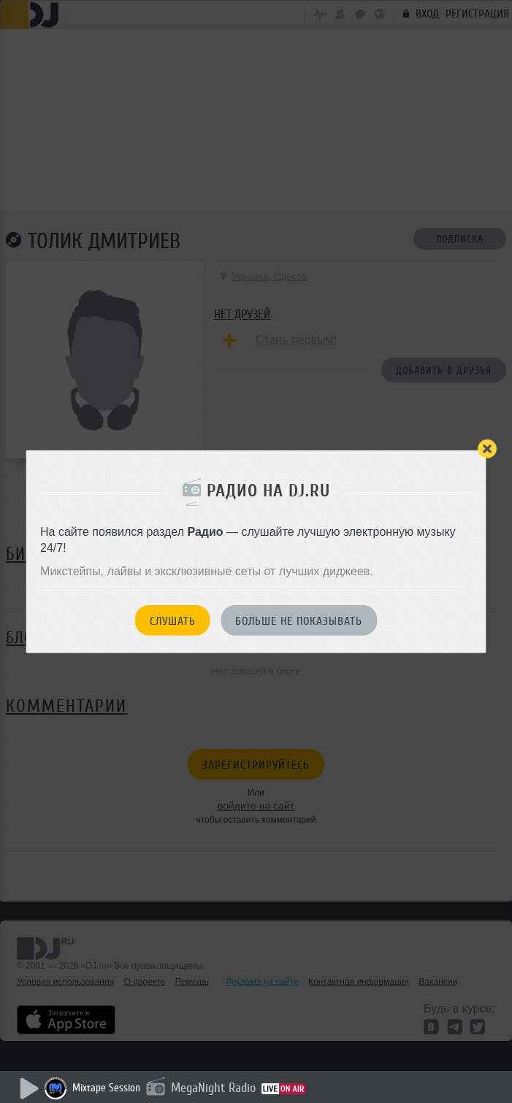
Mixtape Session (106, 1088)
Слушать (173, 620)
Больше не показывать (298, 620)
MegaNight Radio (213, 1087)
